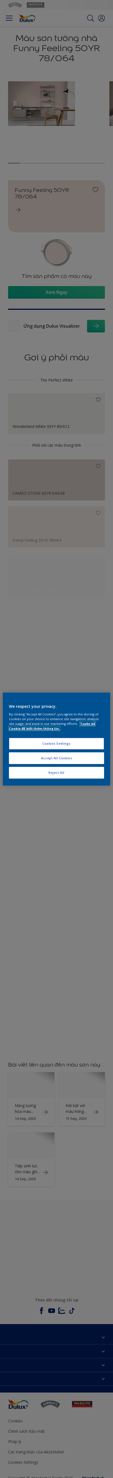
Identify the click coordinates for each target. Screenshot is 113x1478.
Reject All (56, 772)
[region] (56, 739)
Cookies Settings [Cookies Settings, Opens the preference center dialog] (56, 744)
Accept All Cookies (56, 758)
